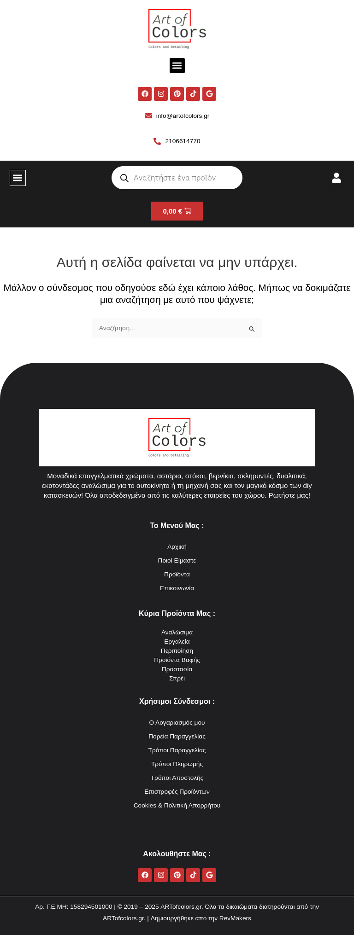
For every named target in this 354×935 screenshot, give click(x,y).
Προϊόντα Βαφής (177, 659)
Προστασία (177, 669)
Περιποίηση (177, 650)
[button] (177, 65)
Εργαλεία (177, 641)
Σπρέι (177, 678)
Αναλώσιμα (177, 632)
